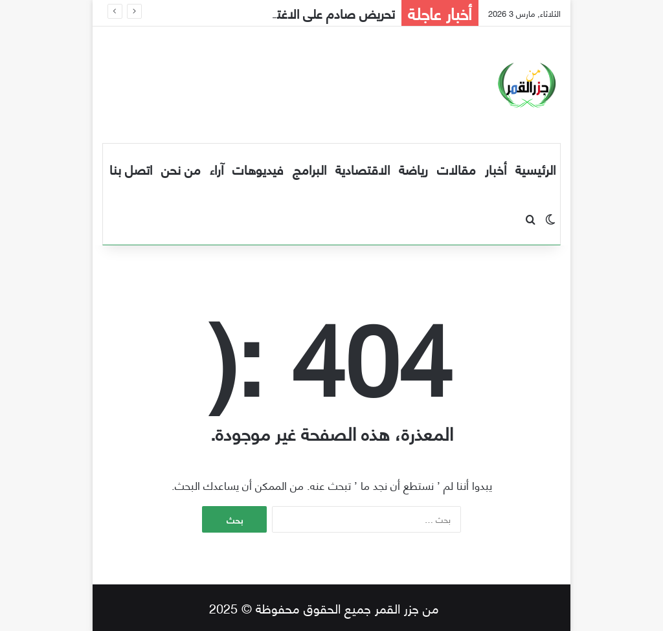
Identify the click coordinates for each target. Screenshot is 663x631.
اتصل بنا (130, 169)
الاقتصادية (362, 169)
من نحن (181, 169)
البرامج (309, 169)
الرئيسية (535, 169)
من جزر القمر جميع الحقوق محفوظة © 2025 (324, 607)
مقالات (456, 169)
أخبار (495, 169)
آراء (216, 169)
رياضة (413, 169)
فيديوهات (258, 169)
